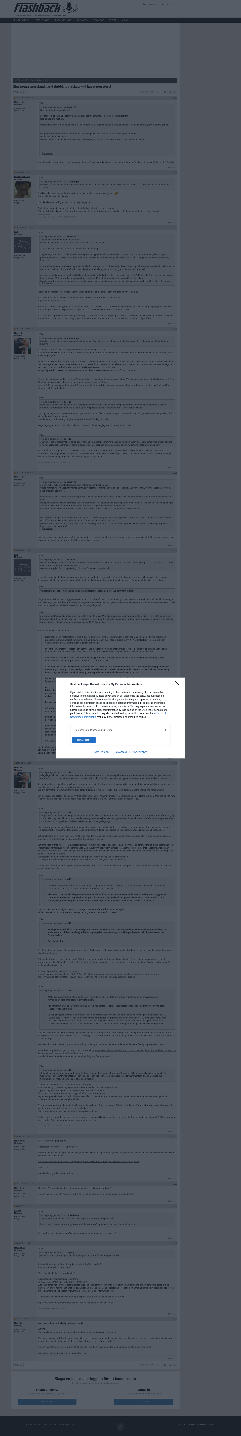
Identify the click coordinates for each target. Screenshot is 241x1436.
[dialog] (120, 718)
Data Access (120, 752)
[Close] (178, 684)
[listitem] (120, 729)
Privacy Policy (139, 752)
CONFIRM (88, 740)
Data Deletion (101, 752)
